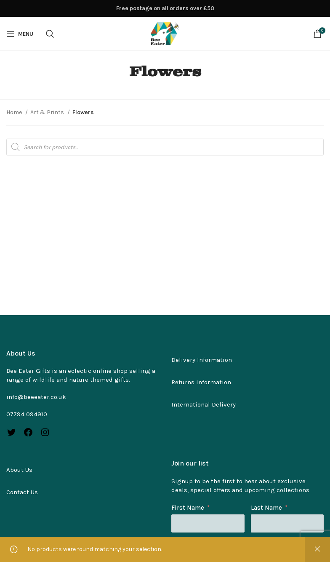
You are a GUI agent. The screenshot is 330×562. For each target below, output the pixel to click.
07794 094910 (26, 414)
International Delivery (203, 404)
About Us (19, 470)
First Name (187, 507)
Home (14, 112)
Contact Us (22, 492)
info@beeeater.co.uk (36, 397)
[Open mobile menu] (19, 33)
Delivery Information (201, 360)
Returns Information (201, 382)
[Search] (50, 33)
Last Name (266, 507)
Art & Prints (47, 112)
